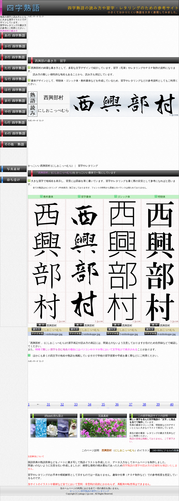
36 (117, 404)
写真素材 (103, 415)
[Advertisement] (103, 35)
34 (89, 404)
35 (103, 404)
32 (62, 404)
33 (76, 404)
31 (48, 404)
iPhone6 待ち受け (54, 415)
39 (158, 404)
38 (144, 404)
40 (171, 404)
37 (130, 404)
